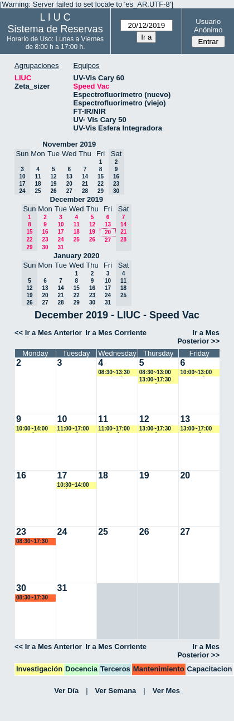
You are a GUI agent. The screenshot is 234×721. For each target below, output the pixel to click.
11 (38, 176)
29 (101, 191)
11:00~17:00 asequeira (73, 429)
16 (45, 232)
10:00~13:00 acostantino (196, 372)
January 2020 (76, 255)
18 (38, 184)
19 (53, 184)
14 (85, 176)
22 (101, 184)
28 (85, 191)
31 (60, 247)
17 (60, 232)
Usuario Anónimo (208, 25)
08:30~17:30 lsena (32, 541)
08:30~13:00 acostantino (155, 372)
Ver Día (66, 690)
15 (101, 176)
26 (53, 191)
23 (45, 239)
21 (85, 184)
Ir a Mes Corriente (116, 332)
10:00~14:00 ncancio (32, 429)
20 (69, 184)
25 (38, 191)
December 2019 (76, 199)
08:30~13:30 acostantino (114, 372)
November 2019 (69, 144)
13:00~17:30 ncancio (155, 380)
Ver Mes (166, 690)
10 (60, 224)
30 (45, 247)
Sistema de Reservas (55, 29)
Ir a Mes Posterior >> (198, 336)
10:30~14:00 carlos (73, 485)
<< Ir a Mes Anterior (48, 332)
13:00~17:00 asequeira (196, 429)
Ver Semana (115, 690)
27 (69, 191)
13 (69, 176)
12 (53, 176)
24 (60, 239)
